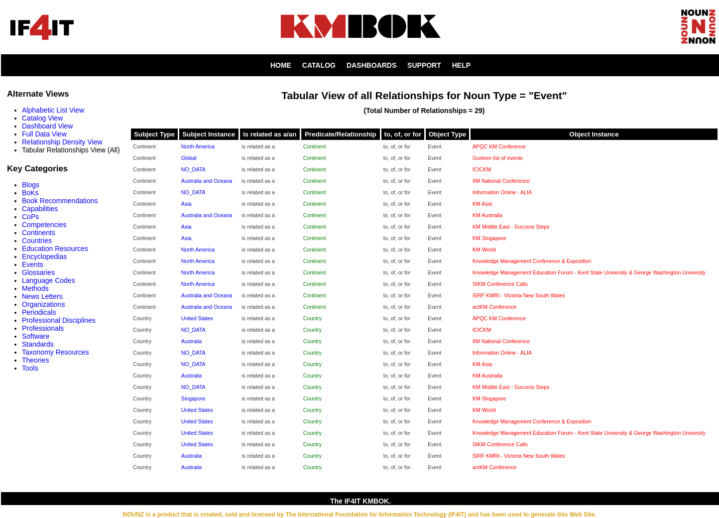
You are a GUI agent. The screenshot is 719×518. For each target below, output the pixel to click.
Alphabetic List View (53, 110)
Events (32, 264)
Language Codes (48, 280)
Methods (35, 288)
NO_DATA (193, 169)
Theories (35, 360)
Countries (37, 241)
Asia (186, 204)
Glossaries (38, 272)
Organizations (43, 304)
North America (198, 146)
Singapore (193, 398)
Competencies (44, 225)
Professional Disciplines (59, 320)
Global (189, 158)
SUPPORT (424, 65)
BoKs (30, 193)
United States (197, 318)
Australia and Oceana (206, 181)
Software (35, 336)
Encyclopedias (44, 256)
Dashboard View (47, 126)
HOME (280, 65)
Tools (30, 368)
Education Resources (55, 249)
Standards (38, 344)
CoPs (30, 217)
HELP (461, 65)
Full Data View (44, 134)
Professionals (43, 328)
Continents (38, 233)
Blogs (30, 185)
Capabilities (40, 209)
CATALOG (319, 65)
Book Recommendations (60, 201)
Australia (191, 341)
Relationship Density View (62, 142)
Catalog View (42, 118)
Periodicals (39, 312)
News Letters (42, 296)
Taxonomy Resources (55, 352)
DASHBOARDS (371, 65)
